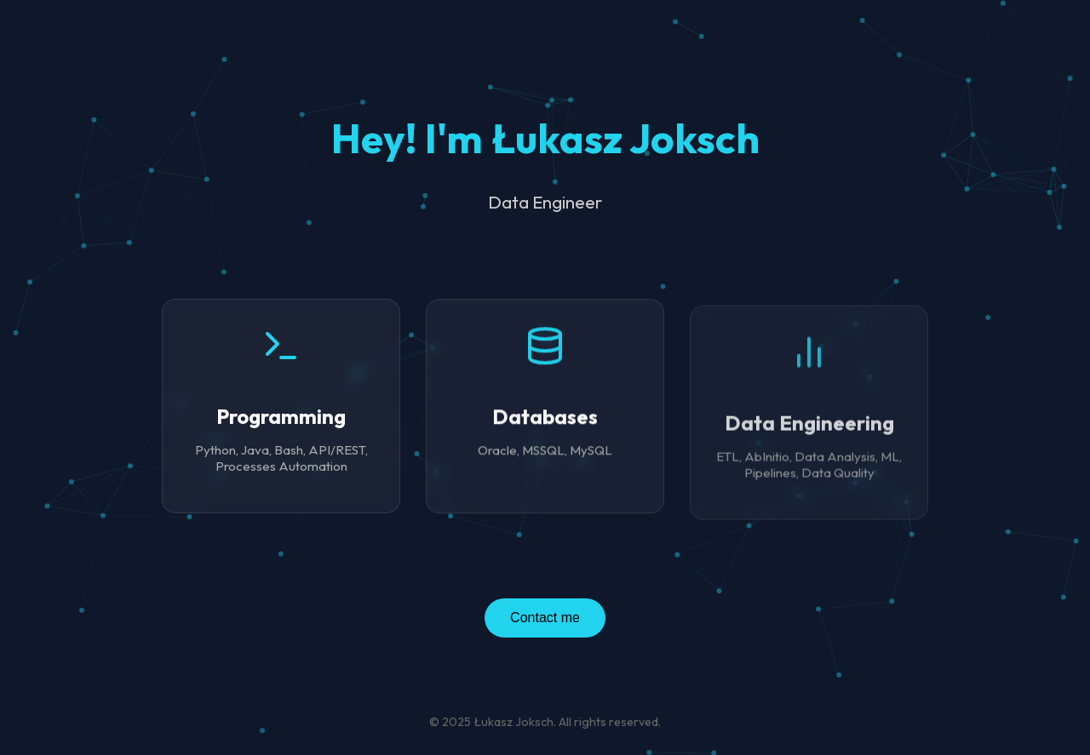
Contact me (545, 617)
